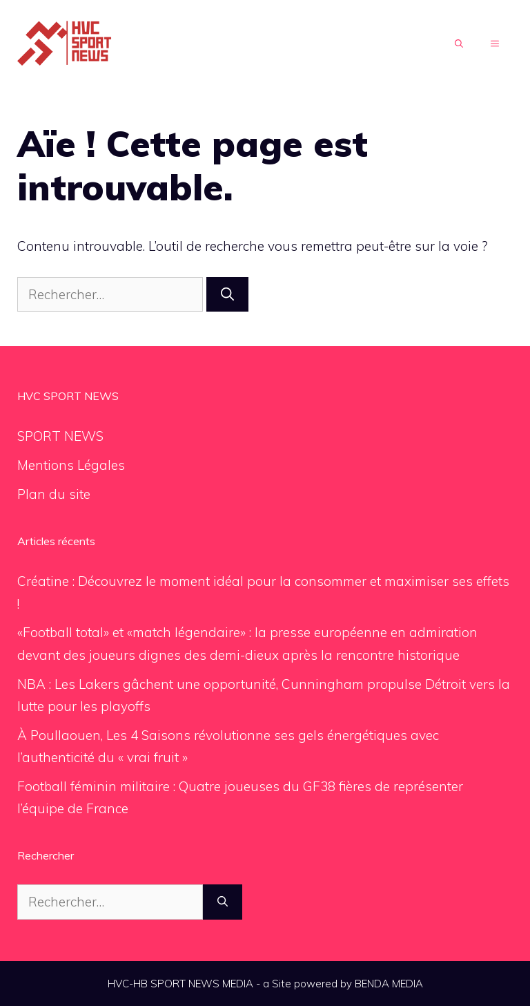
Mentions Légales (71, 465)
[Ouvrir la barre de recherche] (459, 44)
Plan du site (53, 494)
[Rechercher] (227, 294)
